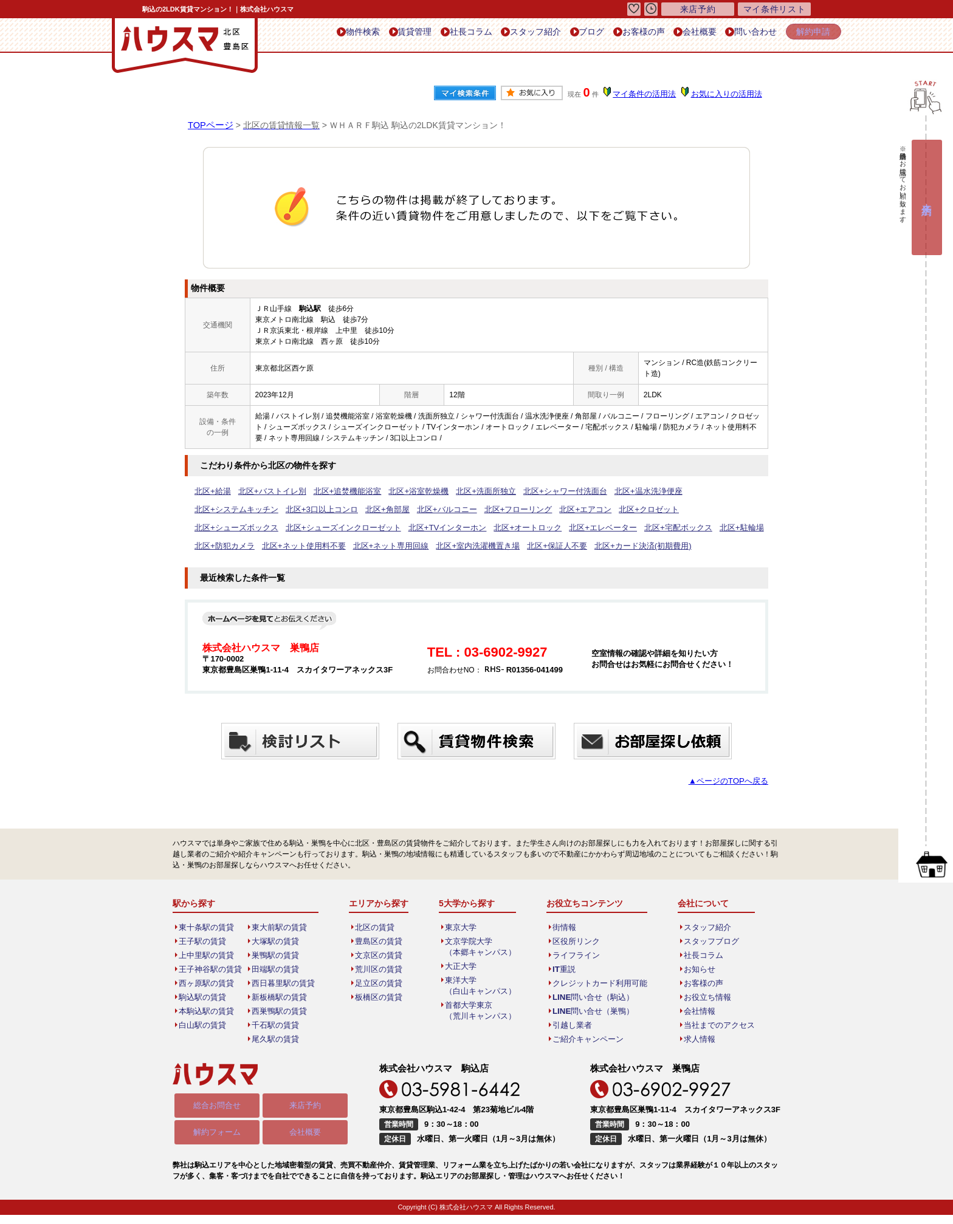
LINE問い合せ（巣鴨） (590, 1011)
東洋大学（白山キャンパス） (481, 986)
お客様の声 (620, 35)
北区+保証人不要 (306, 546)
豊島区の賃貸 (380, 941)
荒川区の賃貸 (380, 969)
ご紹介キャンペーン (586, 1039)
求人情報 (694, 1039)
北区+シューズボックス (605, 509)
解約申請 (809, 34)
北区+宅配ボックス (444, 528)
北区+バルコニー (344, 509)
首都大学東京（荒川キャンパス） (481, 1011)
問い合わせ (745, 35)
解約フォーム (217, 1134)
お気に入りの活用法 (727, 94)
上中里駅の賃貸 (207, 955)
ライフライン (575, 955)
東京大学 (462, 927)
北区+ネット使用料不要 (632, 528)
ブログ (562, 35)
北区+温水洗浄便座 (616, 491)
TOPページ (209, 125)
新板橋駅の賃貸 (280, 997)
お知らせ (694, 969)
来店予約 (305, 1107)
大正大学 (462, 966)
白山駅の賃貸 (203, 1025)
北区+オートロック (305, 528)
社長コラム (429, 35)
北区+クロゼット (532, 509)
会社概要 (682, 35)
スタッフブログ (705, 941)
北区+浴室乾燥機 (402, 491)
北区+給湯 (211, 491)
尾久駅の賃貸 (276, 1039)
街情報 (564, 927)
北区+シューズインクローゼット (705, 509)
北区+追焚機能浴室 (336, 491)
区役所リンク (575, 941)
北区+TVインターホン (230, 528)
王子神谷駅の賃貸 (211, 969)
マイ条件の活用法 (648, 94)
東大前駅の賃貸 (280, 927)
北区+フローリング (410, 509)
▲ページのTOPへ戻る (731, 781)
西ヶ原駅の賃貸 (207, 983)
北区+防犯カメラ (559, 528)
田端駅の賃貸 (276, 969)
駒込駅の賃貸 (203, 997)
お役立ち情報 (702, 997)
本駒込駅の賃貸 (207, 1011)
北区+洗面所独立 (465, 491)
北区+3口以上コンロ (227, 509)
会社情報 (694, 1011)
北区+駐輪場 (503, 528)
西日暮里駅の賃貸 (284, 983)
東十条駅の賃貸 (207, 927)
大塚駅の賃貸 (276, 941)
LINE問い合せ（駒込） (590, 997)
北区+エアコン (473, 509)
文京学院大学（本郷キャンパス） (481, 947)
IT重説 (563, 969)
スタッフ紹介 (499, 35)
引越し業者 (571, 1025)
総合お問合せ (217, 1107)
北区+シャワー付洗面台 (538, 491)
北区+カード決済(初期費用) (386, 546)
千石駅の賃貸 (276, 1025)
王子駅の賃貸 (203, 941)
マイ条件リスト (774, 8)
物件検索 (309, 35)
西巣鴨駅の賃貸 (280, 1011)
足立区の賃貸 (380, 983)
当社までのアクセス (713, 1025)
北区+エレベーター (374, 528)
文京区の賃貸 (380, 955)
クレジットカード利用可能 (597, 983)
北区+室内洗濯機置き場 (233, 546)
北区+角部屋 (289, 509)
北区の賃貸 (376, 927)
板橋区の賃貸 (380, 997)
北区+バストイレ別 (266, 491)
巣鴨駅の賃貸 (276, 955)
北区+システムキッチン (693, 491)
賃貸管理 (367, 35)
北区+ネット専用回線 (713, 528)
